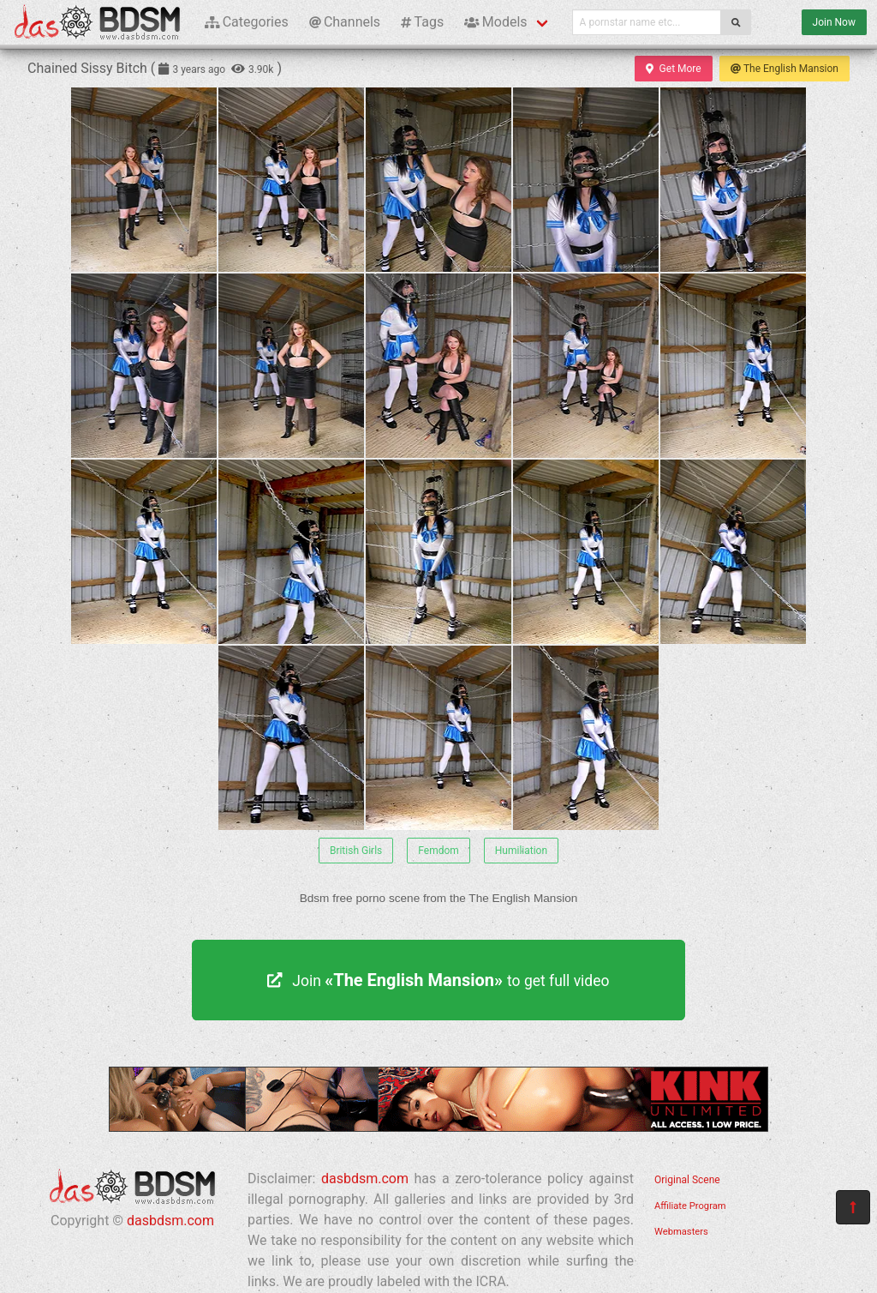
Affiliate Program (690, 1206)
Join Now (834, 22)
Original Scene (687, 1180)
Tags (422, 22)
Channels (344, 22)
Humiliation (521, 851)
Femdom (438, 851)
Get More (673, 69)
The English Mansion (784, 69)
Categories (247, 22)
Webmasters (681, 1231)
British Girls (356, 851)
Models (495, 22)
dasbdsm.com (170, 1220)
